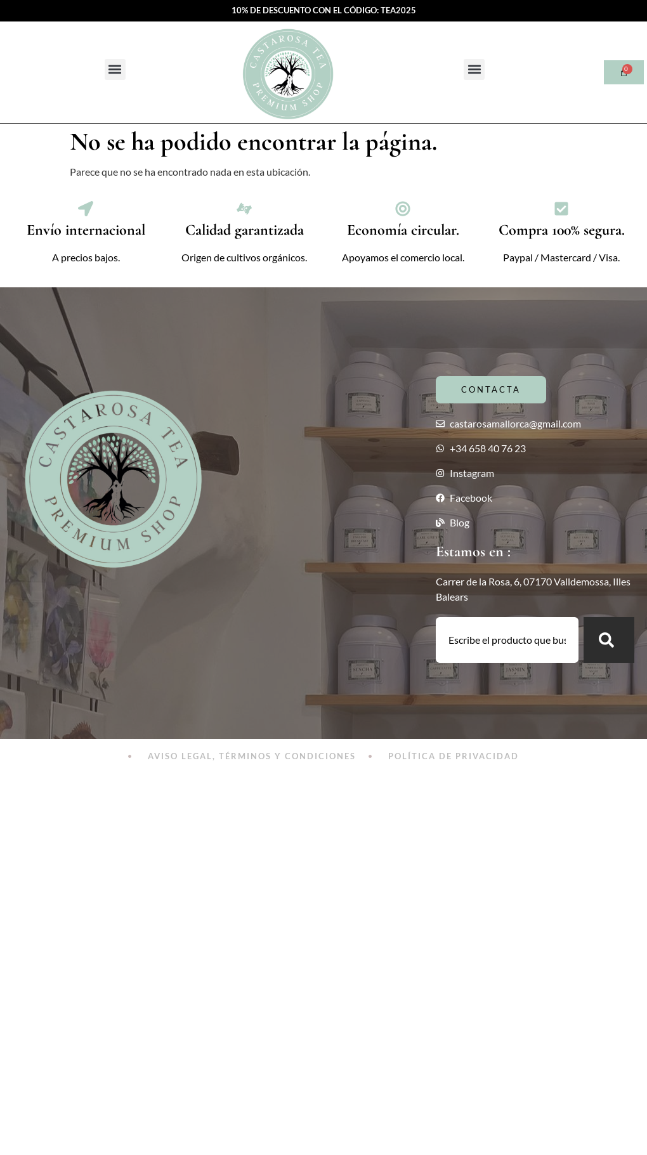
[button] (115, 69)
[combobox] (507, 640)
